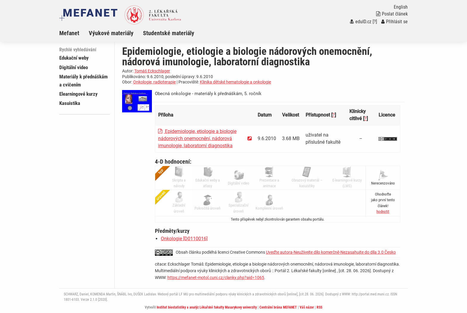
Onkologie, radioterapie (154, 82)
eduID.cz (360, 21)
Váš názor (307, 307)
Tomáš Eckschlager (152, 71)
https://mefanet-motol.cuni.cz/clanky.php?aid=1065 (215, 277)
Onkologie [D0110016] (184, 238)
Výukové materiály (111, 33)
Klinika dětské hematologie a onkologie (235, 82)
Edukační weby (74, 58)
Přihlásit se (394, 21)
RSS (319, 307)
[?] (375, 21)
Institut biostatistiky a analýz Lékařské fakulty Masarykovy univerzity (207, 307)
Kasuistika (69, 103)
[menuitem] (74, 33)
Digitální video (73, 67)
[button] (382, 211)
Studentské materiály (168, 33)
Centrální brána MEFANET (278, 307)
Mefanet (69, 33)
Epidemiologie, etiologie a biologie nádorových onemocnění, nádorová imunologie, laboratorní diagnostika (197, 138)
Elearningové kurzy (78, 94)
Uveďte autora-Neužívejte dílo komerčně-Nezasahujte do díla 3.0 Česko (331, 252)
